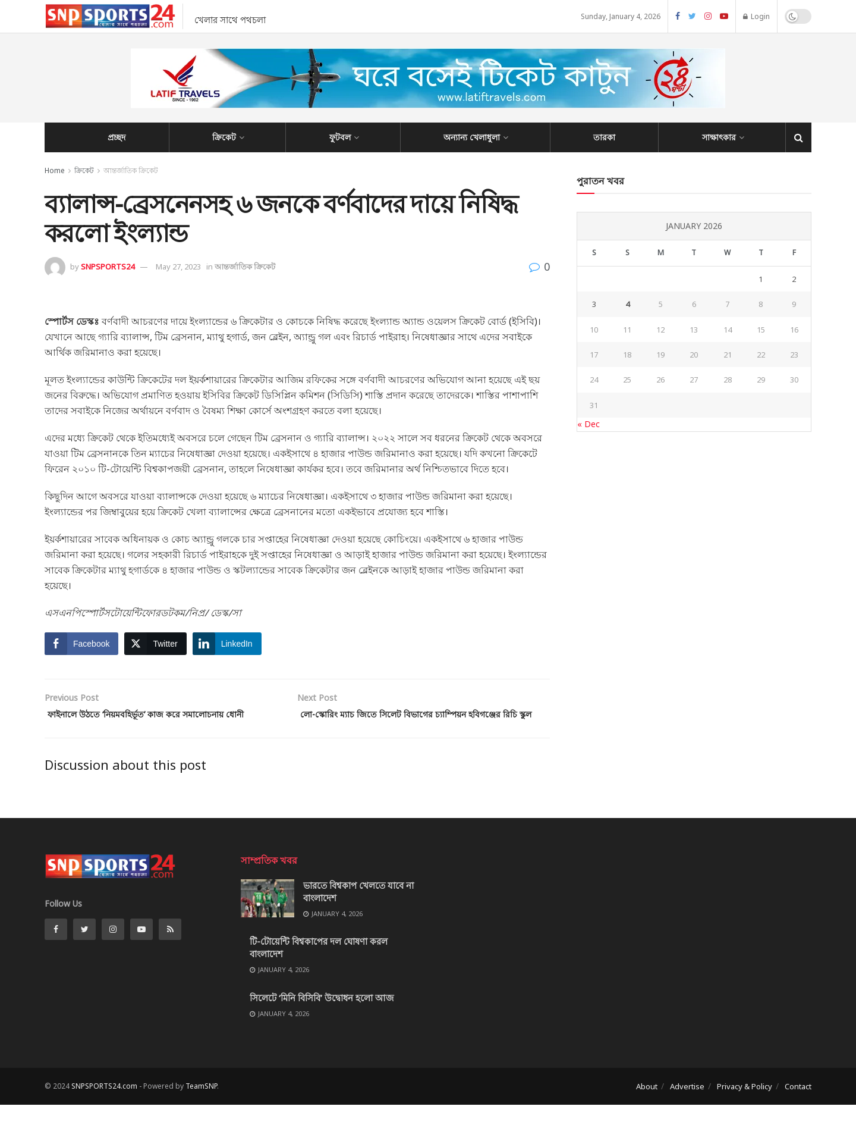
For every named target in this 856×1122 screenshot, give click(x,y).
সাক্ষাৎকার (719, 137)
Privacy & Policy (744, 1103)
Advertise (687, 1103)
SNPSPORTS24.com (104, 1103)
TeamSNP (201, 1103)
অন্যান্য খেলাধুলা (471, 137)
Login (756, 16)
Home (55, 170)
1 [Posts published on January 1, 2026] (761, 279)
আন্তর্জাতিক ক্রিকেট (130, 170)
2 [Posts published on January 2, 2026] (794, 279)
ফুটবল (340, 137)
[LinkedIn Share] (227, 643)
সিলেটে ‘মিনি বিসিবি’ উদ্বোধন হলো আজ (322, 1014)
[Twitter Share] (155, 643)
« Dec (588, 424)
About (646, 1103)
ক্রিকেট (224, 137)
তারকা (604, 137)
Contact (798, 1103)
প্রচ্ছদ (116, 137)
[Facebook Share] (81, 643)
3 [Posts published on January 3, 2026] (594, 304)
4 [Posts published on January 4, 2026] (627, 304)
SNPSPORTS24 (107, 266)
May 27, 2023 (178, 266)
